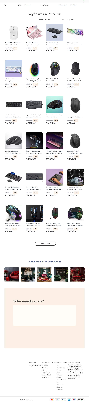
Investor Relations (61, 380)
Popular (28, 5)
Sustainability (60, 384)
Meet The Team (61, 367)
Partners (59, 382)
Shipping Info (45, 367)
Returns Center (46, 372)
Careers (59, 370)
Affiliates (59, 377)
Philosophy (59, 387)
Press (58, 372)
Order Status (45, 377)
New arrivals (63, 5)
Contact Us (45, 365)
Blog (58, 365)
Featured (73, 5)
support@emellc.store (35, 365)
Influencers (59, 375)
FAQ (43, 370)
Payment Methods (46, 375)
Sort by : (64, 19)
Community (60, 389)
